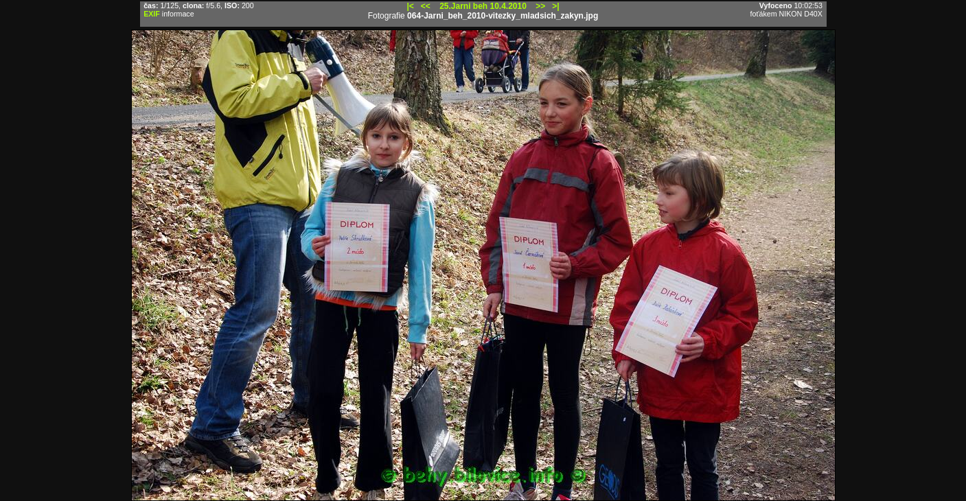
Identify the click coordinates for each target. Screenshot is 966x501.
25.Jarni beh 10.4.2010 (483, 6)
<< (425, 6)
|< (409, 6)
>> (540, 6)
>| (555, 6)
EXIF (151, 14)
